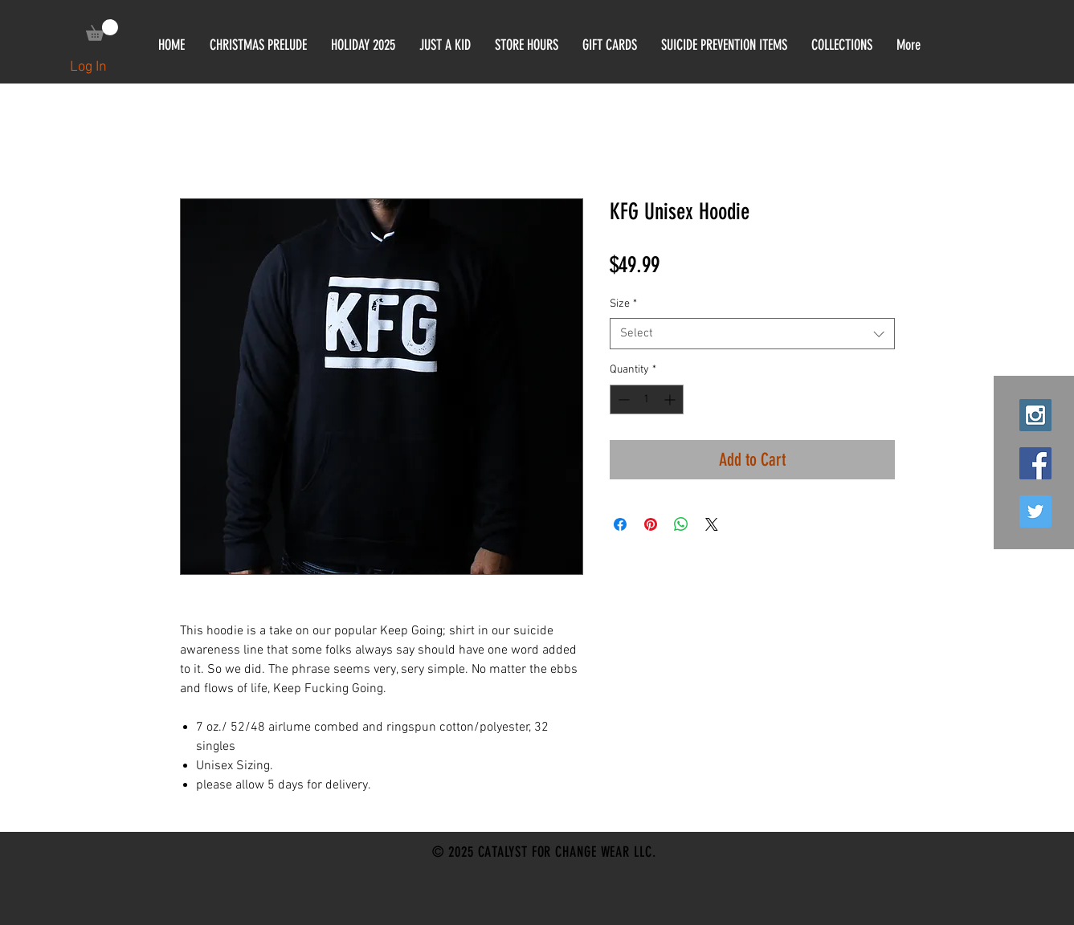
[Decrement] (622, 399)
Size (623, 304)
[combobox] (752, 333)
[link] (102, 30)
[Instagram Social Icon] (1035, 415)
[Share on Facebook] (620, 524)
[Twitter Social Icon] (1035, 511)
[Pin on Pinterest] (650, 524)
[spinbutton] (646, 399)
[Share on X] (711, 524)
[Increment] (671, 399)
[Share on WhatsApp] (681, 524)
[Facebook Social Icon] (1035, 463)
